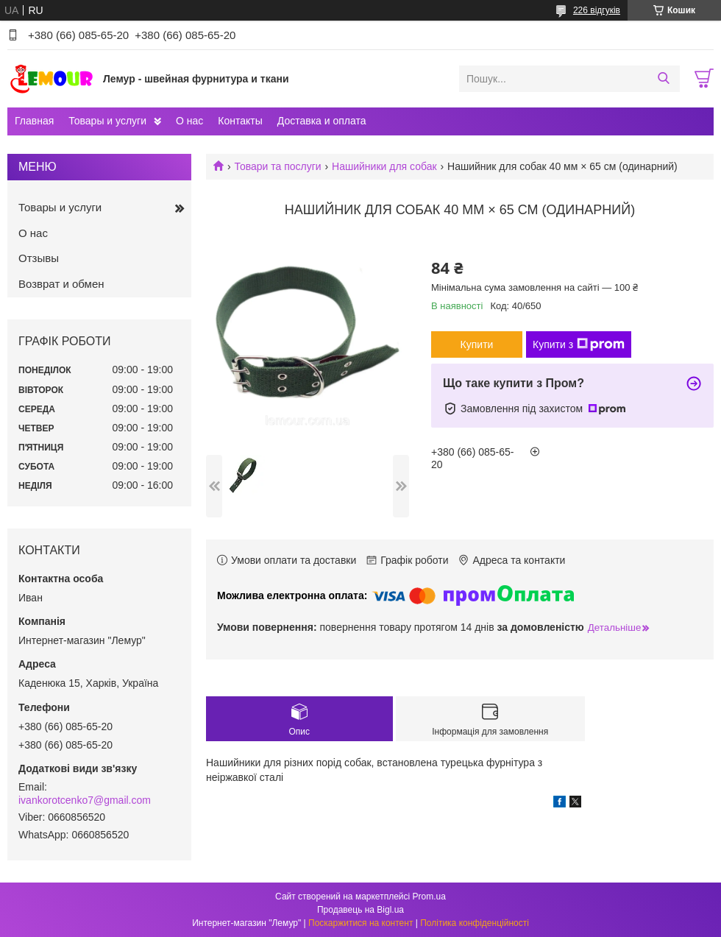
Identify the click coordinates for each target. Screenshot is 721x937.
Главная (34, 121)
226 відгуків (596, 10)
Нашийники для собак (384, 166)
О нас (189, 121)
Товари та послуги (277, 166)
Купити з (579, 344)
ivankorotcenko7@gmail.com (84, 800)
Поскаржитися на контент (360, 923)
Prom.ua (429, 896)
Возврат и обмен (61, 283)
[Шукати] (663, 79)
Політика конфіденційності (474, 923)
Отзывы (38, 258)
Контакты (240, 121)
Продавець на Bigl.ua (360, 910)
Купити (477, 344)
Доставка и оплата (321, 121)
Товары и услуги (107, 121)
